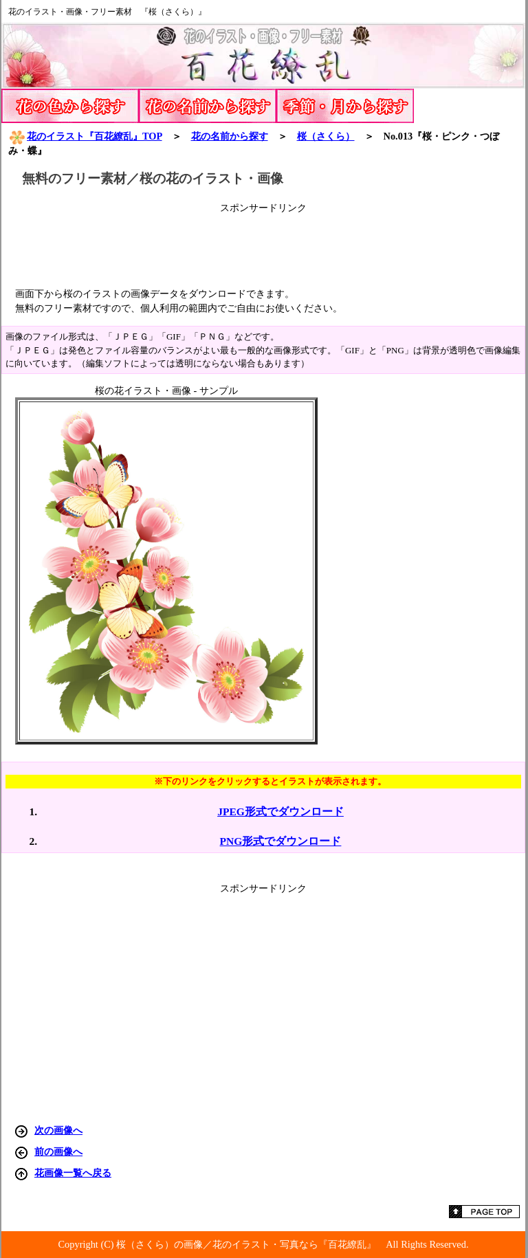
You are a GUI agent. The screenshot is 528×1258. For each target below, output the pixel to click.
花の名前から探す (229, 136)
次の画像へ (58, 1130)
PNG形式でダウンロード (281, 841)
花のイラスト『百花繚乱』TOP (85, 136)
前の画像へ (58, 1151)
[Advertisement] (263, 245)
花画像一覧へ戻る (72, 1172)
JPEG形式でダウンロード (280, 811)
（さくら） (326, 136)
